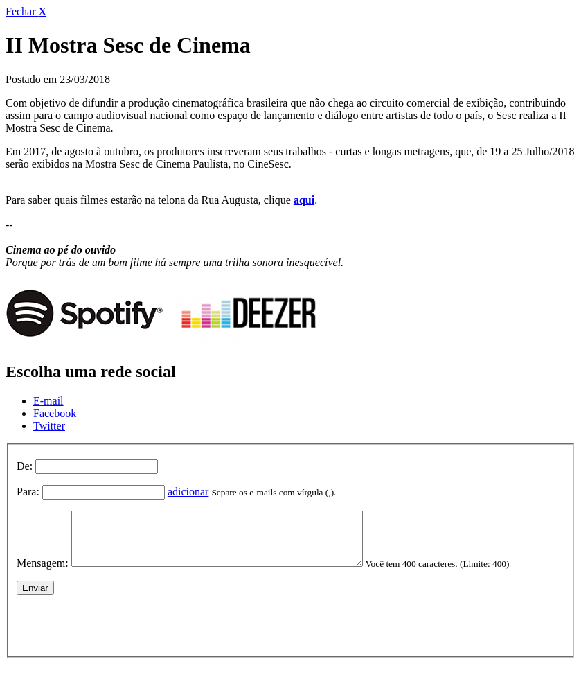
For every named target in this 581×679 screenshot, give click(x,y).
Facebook (54, 413)
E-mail (48, 401)
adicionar (188, 491)
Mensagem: (43, 573)
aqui (304, 200)
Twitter (49, 426)
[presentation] (122, 633)
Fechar (26, 11)
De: (25, 466)
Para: (28, 491)
